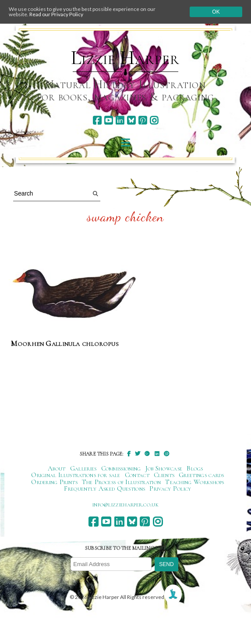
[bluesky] (131, 120)
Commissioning (121, 468)
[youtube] (108, 120)
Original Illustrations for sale (75, 475)
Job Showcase (164, 468)
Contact (137, 475)
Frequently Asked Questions (104, 488)
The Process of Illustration (121, 482)
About (57, 468)
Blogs (195, 468)
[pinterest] (142, 120)
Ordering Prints (54, 482)
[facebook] (97, 120)
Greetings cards (201, 475)
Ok (215, 12)
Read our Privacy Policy (56, 14)
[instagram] (154, 120)
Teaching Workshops (194, 482)
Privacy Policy (170, 488)
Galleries (83, 468)
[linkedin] (120, 120)
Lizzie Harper (125, 58)
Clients (164, 475)
